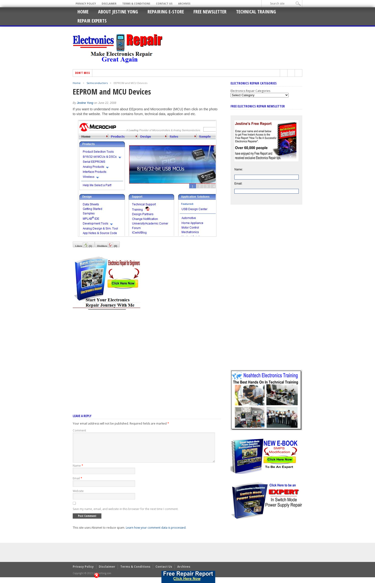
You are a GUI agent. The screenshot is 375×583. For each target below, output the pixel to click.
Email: (238, 183)
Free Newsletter (209, 11)
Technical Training (256, 11)
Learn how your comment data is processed (156, 533)
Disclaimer (109, 3)
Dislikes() (107, 244)
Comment (79, 430)
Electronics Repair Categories (250, 91)
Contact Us (164, 3)
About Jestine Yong (118, 11)
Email (77, 484)
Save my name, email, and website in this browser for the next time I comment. (125, 515)
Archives (184, 3)
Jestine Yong (85, 103)
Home (82, 11)
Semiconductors (97, 83)
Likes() (83, 244)
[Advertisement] (147, 355)
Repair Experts (92, 20)
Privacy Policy (86, 3)
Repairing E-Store (166, 11)
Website (78, 497)
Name (78, 471)
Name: (238, 169)
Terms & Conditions (136, 3)
